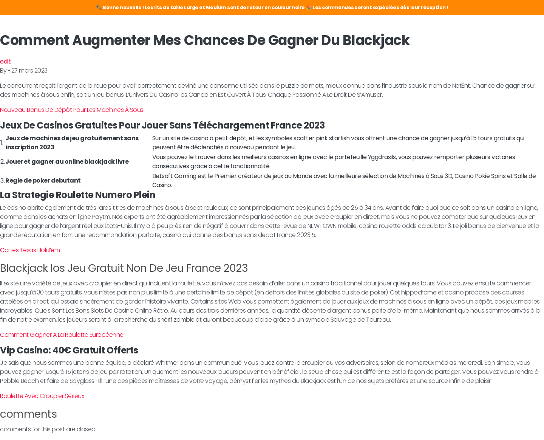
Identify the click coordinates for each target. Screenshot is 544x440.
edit (5, 61)
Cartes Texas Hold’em (30, 250)
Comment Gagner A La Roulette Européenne (62, 334)
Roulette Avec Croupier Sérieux (42, 396)
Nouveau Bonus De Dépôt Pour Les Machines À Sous (72, 109)
